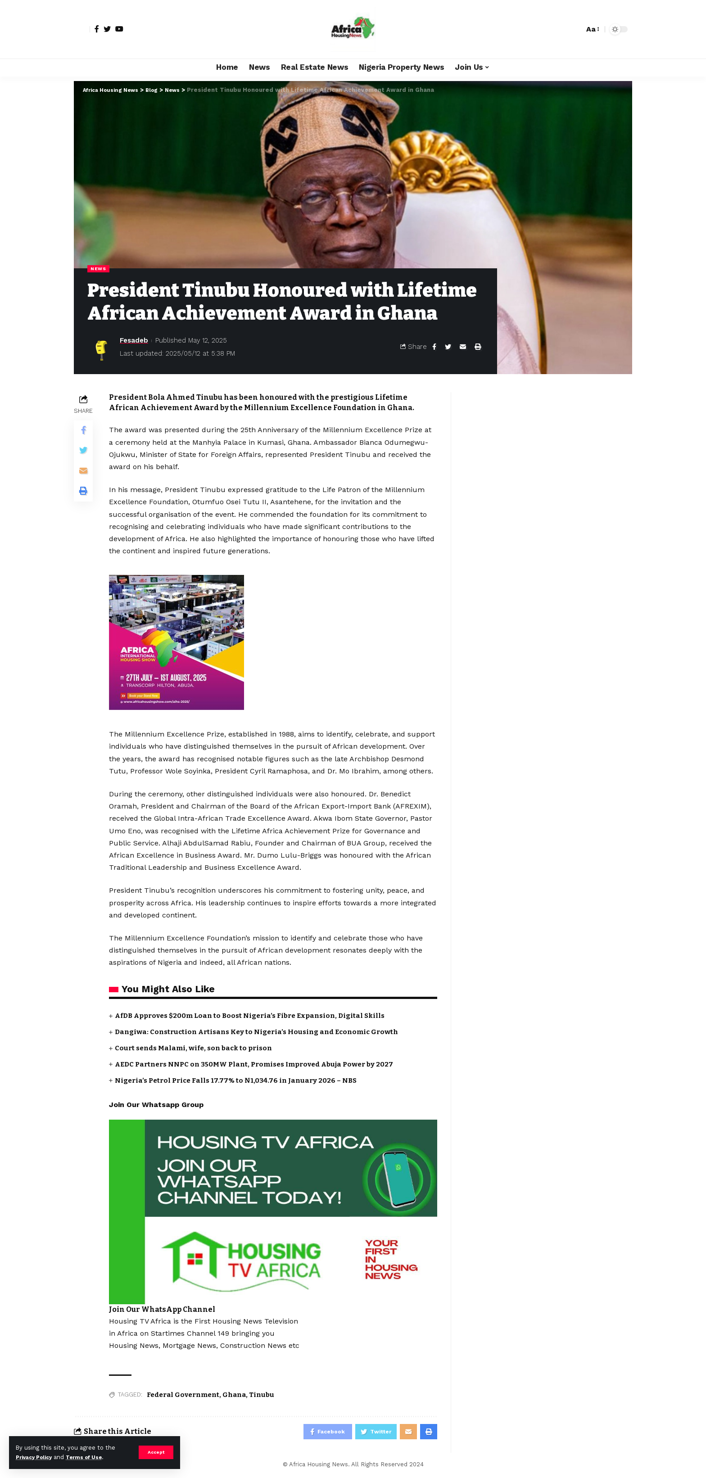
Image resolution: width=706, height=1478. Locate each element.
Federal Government (183, 1394)
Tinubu (261, 1394)
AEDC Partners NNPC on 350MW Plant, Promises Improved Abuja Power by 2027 (262, 1063)
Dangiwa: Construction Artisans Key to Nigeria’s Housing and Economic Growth (264, 1032)
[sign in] (82, 29)
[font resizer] (592, 29)
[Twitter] (107, 28)
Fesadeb (134, 341)
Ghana (234, 1394)
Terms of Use (92, 1457)
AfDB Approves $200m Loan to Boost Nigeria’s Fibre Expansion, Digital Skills (257, 1016)
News (99, 269)
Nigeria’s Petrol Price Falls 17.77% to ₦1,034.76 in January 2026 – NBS (240, 1080)
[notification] (561, 29)
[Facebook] (96, 28)
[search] (574, 29)
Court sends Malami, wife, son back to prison (198, 1048)
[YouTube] (119, 28)
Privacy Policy (37, 1457)
